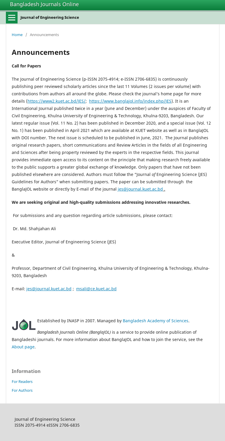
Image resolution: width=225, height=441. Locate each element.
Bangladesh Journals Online (44, 4)
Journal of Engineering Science (50, 17)
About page (23, 347)
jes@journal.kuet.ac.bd (140, 189)
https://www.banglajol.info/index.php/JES (130, 101)
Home (17, 34)
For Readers (22, 381)
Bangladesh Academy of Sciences (155, 320)
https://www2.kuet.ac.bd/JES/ (57, 101)
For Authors (22, 390)
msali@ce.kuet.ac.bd (96, 288)
